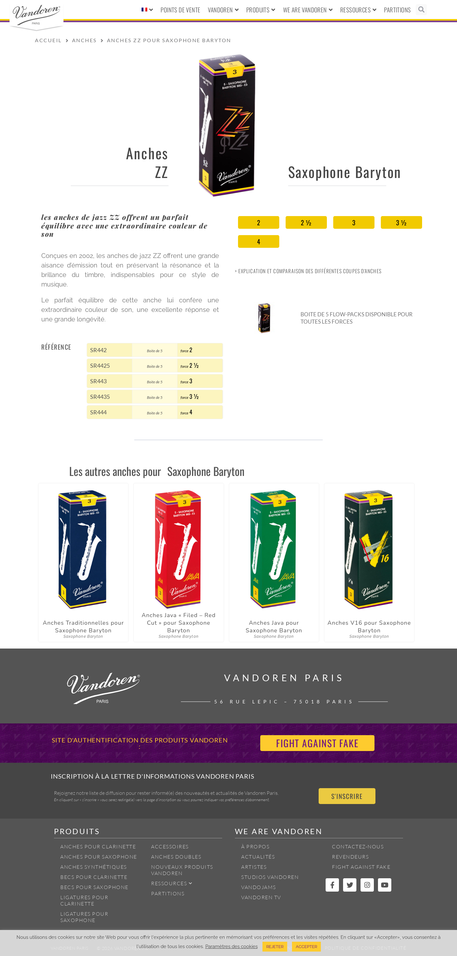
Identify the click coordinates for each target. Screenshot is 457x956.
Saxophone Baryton (345, 171)
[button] (421, 9)
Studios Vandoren (270, 877)
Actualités (258, 857)
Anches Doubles (176, 857)
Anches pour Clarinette (98, 846)
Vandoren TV (261, 897)
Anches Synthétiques (93, 867)
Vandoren (223, 9)
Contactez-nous (358, 846)
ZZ (162, 171)
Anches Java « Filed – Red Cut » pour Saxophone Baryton (178, 622)
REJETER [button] (274, 946)
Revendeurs (350, 857)
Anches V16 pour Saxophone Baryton (369, 626)
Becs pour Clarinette (93, 877)
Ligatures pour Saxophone (84, 917)
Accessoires (170, 846)
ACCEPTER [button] (306, 946)
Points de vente (180, 9)
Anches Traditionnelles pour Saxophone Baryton (83, 626)
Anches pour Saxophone (98, 857)
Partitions (397, 9)
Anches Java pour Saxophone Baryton (274, 626)
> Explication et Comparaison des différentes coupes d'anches (308, 271)
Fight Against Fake (361, 867)
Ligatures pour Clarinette (84, 900)
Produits (260, 9)
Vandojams (258, 887)
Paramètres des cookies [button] (231, 946)
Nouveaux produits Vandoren (182, 870)
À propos (255, 846)
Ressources (358, 9)
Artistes (254, 867)
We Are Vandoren (308, 9)
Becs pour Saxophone (94, 887)
